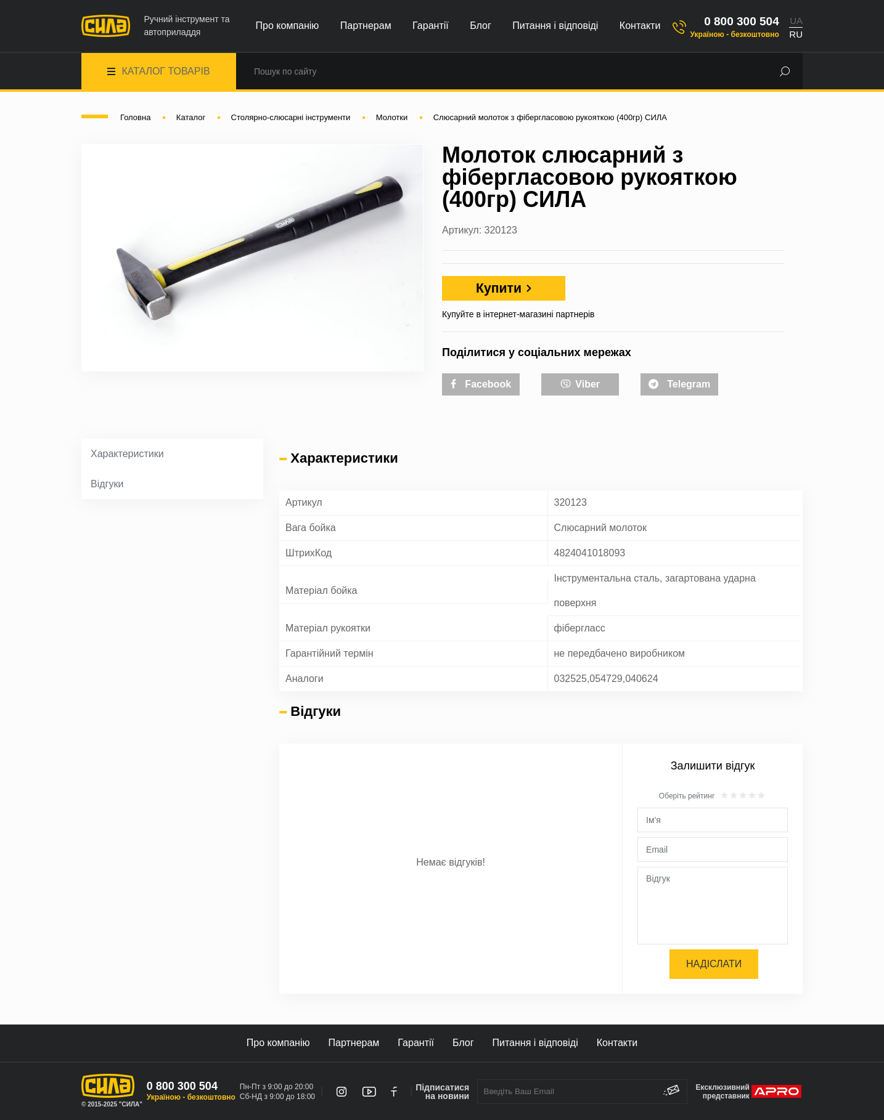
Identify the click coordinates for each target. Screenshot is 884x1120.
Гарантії (430, 25)
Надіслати (714, 964)
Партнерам (365, 25)
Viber (580, 383)
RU (796, 34)
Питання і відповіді (555, 25)
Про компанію (287, 25)
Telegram (679, 384)
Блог (480, 25)
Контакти (640, 25)
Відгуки (107, 484)
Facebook (481, 384)
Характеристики (127, 453)
